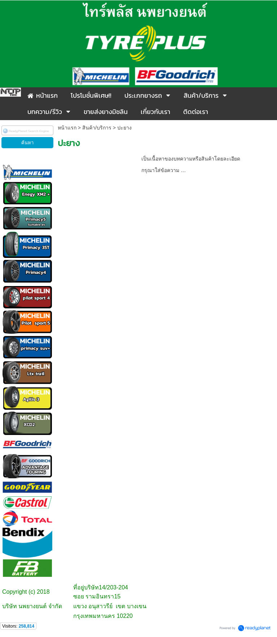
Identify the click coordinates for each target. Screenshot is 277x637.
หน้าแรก (67, 128)
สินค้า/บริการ (96, 128)
